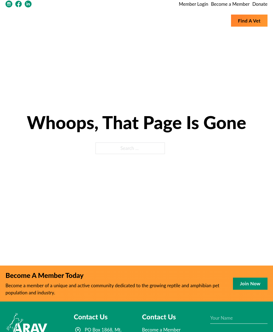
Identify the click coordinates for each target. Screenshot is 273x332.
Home (97, 20)
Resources (145, 20)
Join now (250, 283)
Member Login (193, 4)
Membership (181, 20)
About (115, 20)
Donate (260, 4)
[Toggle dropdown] (127, 21)
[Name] (239, 318)
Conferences (212, 20)
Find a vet (249, 21)
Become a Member (230, 4)
